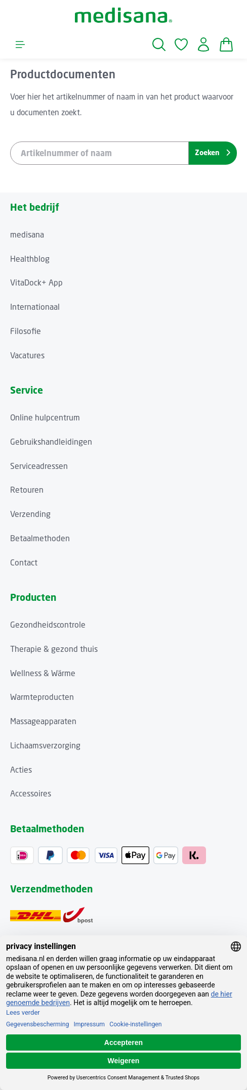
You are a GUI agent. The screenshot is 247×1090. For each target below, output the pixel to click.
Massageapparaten (43, 721)
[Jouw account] (203, 44)
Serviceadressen (39, 466)
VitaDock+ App (36, 282)
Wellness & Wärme (42, 673)
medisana (27, 234)
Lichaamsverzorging (45, 745)
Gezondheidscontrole (48, 625)
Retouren (27, 490)
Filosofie (25, 331)
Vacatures (27, 355)
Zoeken (212, 152)
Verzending (30, 514)
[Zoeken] (159, 44)
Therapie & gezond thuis (54, 649)
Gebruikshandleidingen (51, 442)
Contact (23, 562)
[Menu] (20, 44)
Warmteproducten (42, 697)
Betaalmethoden (40, 538)
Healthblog (30, 259)
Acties (21, 770)
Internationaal (35, 307)
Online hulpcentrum (45, 417)
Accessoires (30, 793)
